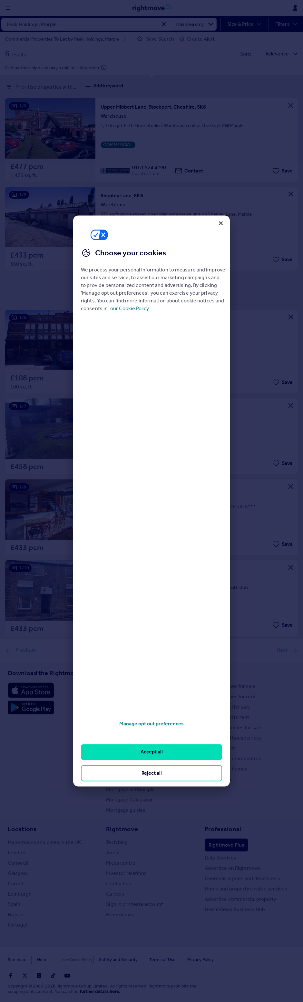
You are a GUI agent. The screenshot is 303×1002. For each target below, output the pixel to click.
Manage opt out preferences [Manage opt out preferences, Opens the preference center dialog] (151, 724)
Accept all (152, 752)
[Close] (221, 223)
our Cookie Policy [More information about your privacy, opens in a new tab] (129, 308)
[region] (151, 500)
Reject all (152, 773)
